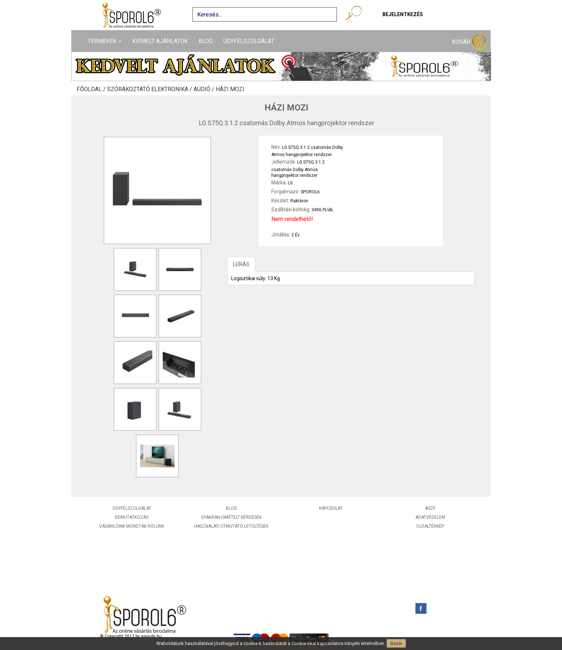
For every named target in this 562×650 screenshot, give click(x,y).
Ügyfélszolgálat (248, 41)
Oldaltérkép (430, 526)
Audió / (205, 89)
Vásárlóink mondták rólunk (131, 526)
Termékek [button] (105, 41)
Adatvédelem (430, 517)
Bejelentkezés (402, 14)
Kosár (469, 42)
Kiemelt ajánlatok (160, 41)
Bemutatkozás (131, 517)
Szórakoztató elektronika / (150, 89)
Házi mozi (230, 89)
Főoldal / (92, 89)
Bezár (396, 643)
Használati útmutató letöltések (231, 526)
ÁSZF (430, 508)
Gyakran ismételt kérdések (231, 517)
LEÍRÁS (241, 264)
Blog (206, 41)
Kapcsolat (331, 508)
